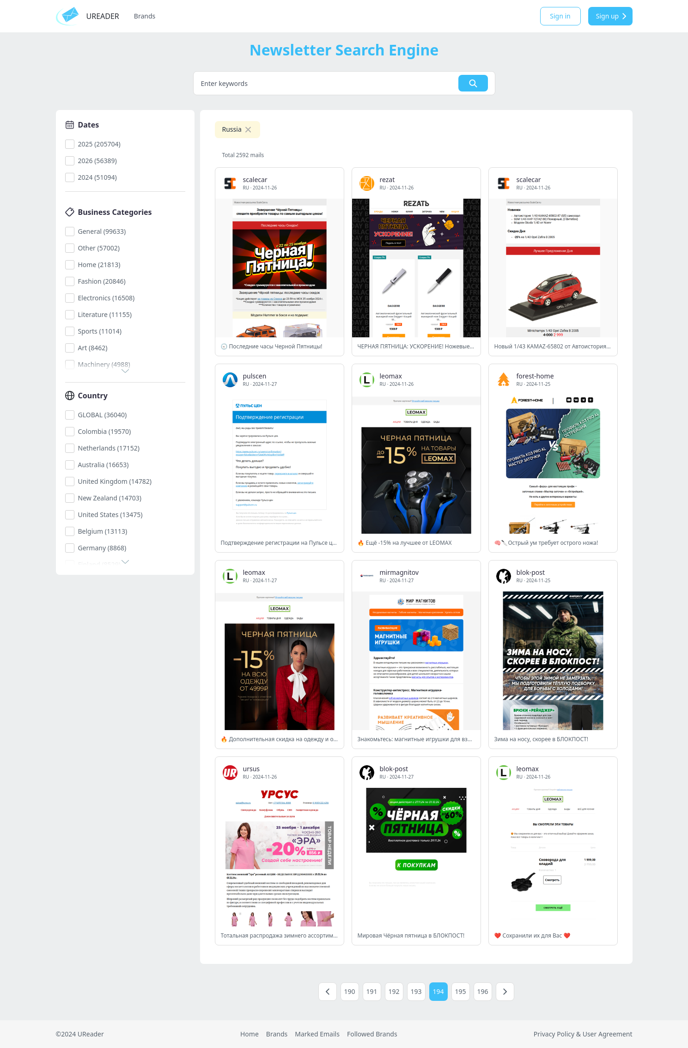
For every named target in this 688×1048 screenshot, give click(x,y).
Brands (144, 16)
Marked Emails (317, 1034)
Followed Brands (372, 1034)
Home (249, 1034)
